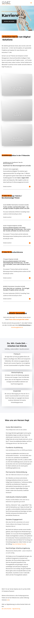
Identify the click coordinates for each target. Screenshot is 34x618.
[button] (31, 4)
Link (8, 600)
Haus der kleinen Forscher (19, 544)
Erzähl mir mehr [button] (9, 21)
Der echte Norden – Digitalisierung (11, 608)
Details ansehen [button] (7, 186)
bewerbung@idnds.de (17, 327)
